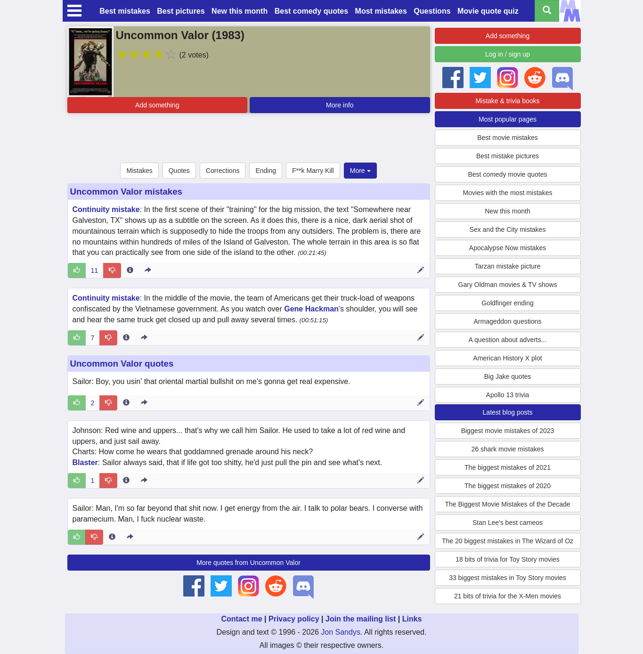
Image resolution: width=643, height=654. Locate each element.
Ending (265, 170)
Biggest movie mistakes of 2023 (507, 430)
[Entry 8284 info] (130, 270)
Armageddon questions (508, 321)
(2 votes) (194, 55)
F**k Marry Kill (313, 170)
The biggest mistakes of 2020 (507, 486)
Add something (157, 105)
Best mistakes (124, 11)
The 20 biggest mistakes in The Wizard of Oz (507, 541)
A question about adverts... (508, 339)
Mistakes (139, 170)
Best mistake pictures (507, 156)
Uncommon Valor (162, 35)
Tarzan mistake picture (507, 266)
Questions (432, 11)
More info (339, 105)
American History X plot (507, 358)
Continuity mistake (106, 209)
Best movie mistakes (507, 137)
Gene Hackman (311, 309)
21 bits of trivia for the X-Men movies (507, 596)
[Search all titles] (547, 11)
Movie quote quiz (488, 11)
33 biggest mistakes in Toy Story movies (507, 577)
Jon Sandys (340, 632)
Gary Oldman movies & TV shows (507, 284)
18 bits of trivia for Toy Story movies (508, 559)
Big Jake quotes (507, 376)
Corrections (223, 170)
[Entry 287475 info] (126, 480)
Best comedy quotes (311, 11)
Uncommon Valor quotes (122, 363)
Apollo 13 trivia (507, 395)
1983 (228, 35)
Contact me (241, 619)
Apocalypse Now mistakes (507, 248)
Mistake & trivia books (507, 101)
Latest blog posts (508, 412)
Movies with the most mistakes (508, 192)
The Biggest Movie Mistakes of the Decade (507, 504)
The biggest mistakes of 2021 (507, 467)
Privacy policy (294, 619)
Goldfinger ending (507, 303)
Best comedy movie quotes (507, 174)
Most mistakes (381, 11)
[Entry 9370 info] (126, 337)
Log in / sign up (507, 54)
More (360, 170)
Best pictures (180, 11)
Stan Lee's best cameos (507, 522)
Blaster (85, 462)
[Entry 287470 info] (112, 537)
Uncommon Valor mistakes (126, 191)
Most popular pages (508, 119)
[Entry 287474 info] (126, 402)
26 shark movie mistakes (507, 449)
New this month (240, 11)
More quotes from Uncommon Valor (248, 562)
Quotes (179, 170)
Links (412, 619)
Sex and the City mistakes (508, 229)
